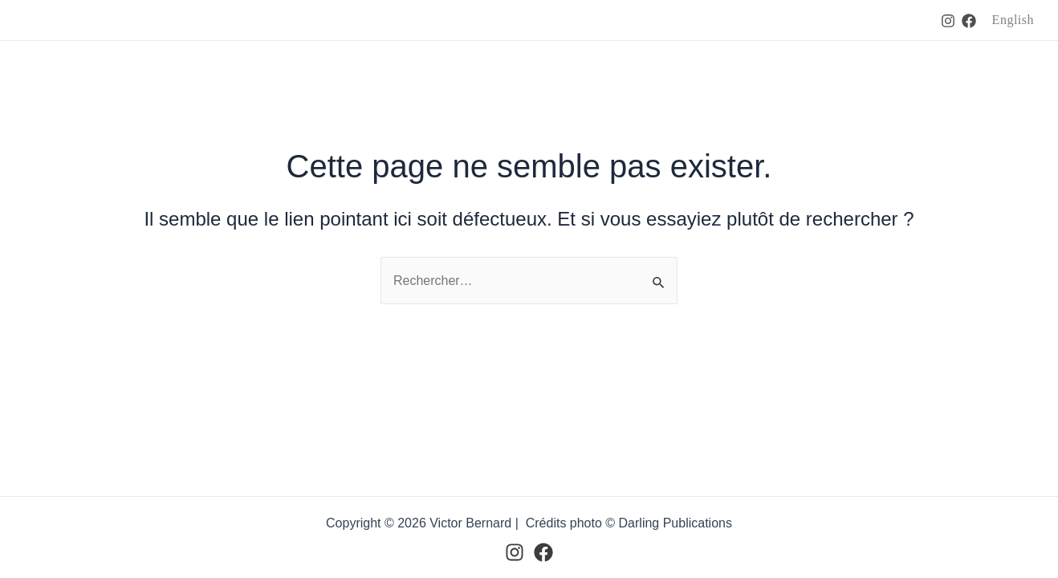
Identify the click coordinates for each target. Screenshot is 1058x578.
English (1013, 19)
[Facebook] (969, 21)
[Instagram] (948, 21)
